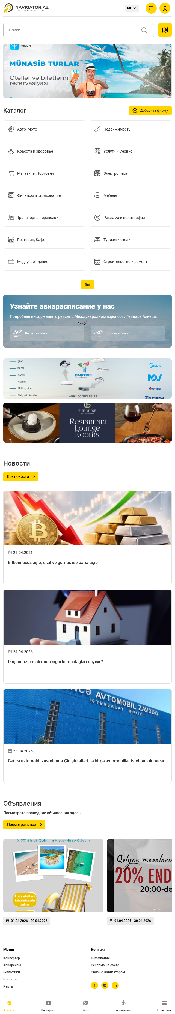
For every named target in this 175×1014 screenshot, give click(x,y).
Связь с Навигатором (108, 972)
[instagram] (104, 985)
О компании (100, 958)
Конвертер (11, 958)
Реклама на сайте (105, 965)
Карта (8, 986)
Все (87, 285)
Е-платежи (11, 972)
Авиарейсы (12, 965)
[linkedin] (115, 985)
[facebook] (94, 985)
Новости (10, 979)
